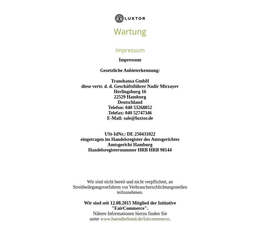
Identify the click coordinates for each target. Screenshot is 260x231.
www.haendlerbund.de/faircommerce (134, 218)
